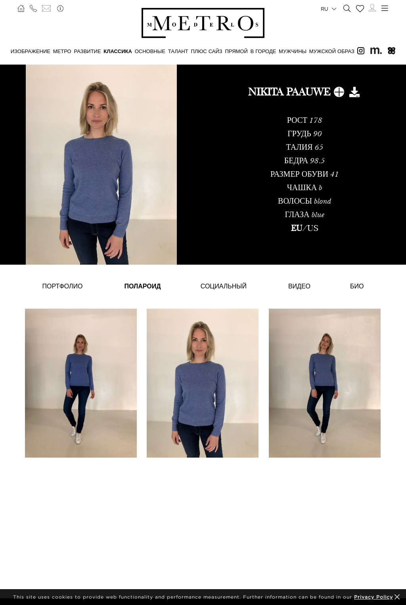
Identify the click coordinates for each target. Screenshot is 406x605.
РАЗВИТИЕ (87, 51)
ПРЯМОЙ (236, 51)
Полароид (142, 286)
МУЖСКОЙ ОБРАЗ (331, 51)
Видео (299, 286)
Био (357, 286)
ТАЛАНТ (178, 51)
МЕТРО (62, 51)
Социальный (224, 286)
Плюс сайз (206, 51)
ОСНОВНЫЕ (150, 51)
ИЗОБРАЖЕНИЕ (30, 51)
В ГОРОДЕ (263, 51)
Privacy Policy (373, 596)
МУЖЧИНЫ (292, 51)
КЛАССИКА (117, 51)
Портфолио (62, 286)
